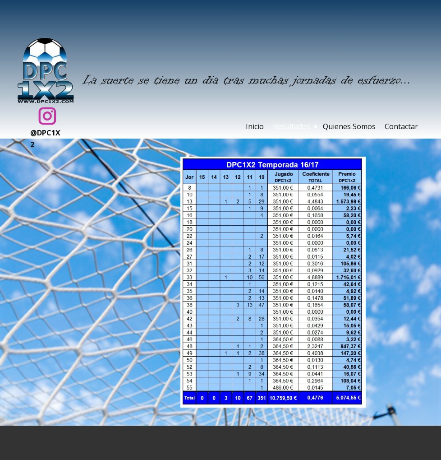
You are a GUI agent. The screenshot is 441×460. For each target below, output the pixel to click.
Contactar (401, 126)
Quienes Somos (349, 126)
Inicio (255, 126)
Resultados (291, 126)
